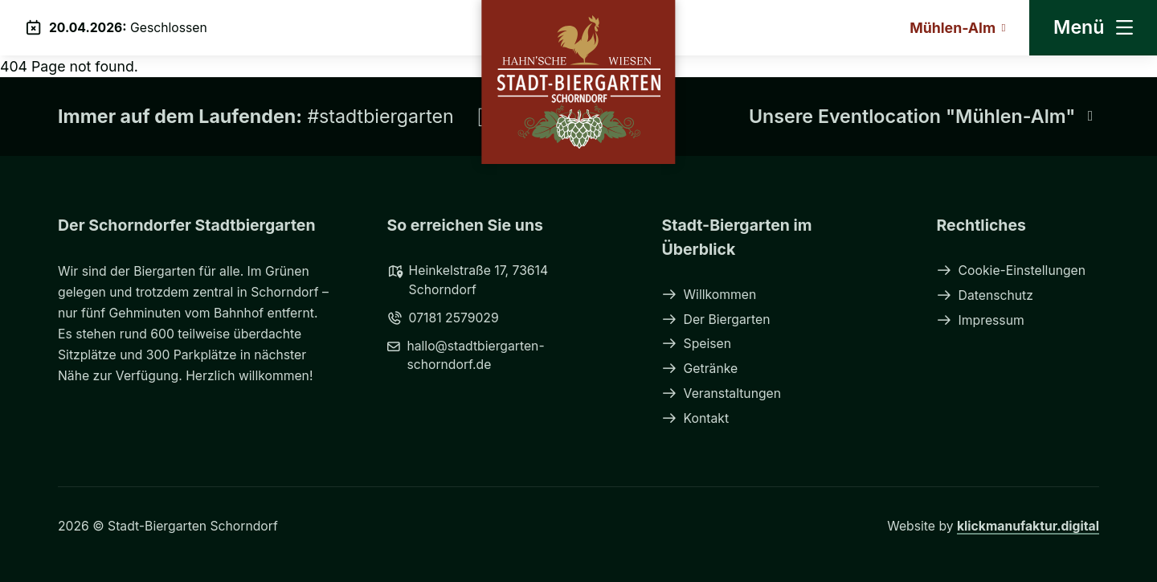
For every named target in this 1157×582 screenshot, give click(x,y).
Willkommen (709, 294)
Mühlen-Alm (957, 27)
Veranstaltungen (722, 393)
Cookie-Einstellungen (1011, 270)
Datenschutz (985, 295)
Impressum (980, 320)
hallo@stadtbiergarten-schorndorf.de (466, 355)
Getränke (700, 368)
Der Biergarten (716, 319)
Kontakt (696, 418)
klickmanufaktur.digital (1028, 526)
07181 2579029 (443, 318)
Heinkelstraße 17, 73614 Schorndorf (468, 280)
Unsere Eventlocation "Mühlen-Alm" (924, 116)
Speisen (697, 343)
